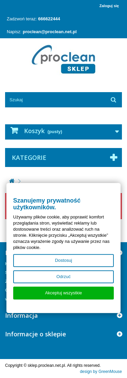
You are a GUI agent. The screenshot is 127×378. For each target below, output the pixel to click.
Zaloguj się (109, 6)
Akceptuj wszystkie (63, 292)
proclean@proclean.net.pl (50, 31)
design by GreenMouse (101, 371)
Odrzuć (64, 276)
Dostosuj (63, 260)
